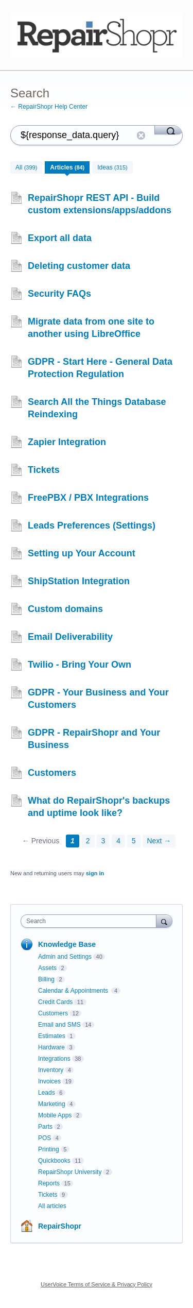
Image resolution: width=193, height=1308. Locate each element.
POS (44, 1138)
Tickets (44, 470)
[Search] (168, 129)
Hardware (51, 1047)
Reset (141, 135)
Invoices (49, 1081)
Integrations (54, 1058)
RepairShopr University (69, 1172)
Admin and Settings (65, 956)
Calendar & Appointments (74, 990)
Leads (46, 1092)
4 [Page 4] (118, 841)
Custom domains (65, 609)
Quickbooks (54, 1160)
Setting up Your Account (81, 553)
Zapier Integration (67, 442)
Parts (45, 1126)
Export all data (60, 238)
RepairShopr (59, 1226)
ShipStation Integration (79, 581)
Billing (46, 979)
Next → (159, 841)
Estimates (51, 1036)
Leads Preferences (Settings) (91, 525)
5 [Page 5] (134, 841)
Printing (48, 1149)
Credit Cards (55, 1002)
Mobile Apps (55, 1115)
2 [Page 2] (88, 841)
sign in (95, 873)
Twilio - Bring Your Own (79, 664)
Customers (52, 773)
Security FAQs (59, 293)
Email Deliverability (70, 637)
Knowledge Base (67, 944)
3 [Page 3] (103, 841)
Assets (47, 968)
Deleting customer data (79, 266)
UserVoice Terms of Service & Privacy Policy (96, 1284)
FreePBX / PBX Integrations (88, 497)
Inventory (50, 1070)
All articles (52, 1206)
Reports (49, 1183)
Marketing (51, 1104)
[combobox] (91, 921)
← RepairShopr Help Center (48, 106)
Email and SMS (59, 1024)
